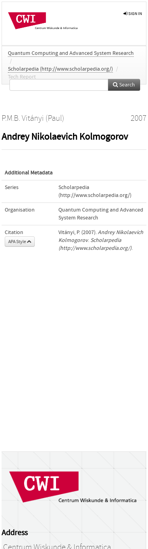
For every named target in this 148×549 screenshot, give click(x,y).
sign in (133, 13)
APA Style (19, 241)
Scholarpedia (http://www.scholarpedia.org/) (60, 69)
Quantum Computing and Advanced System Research (71, 53)
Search (124, 85)
